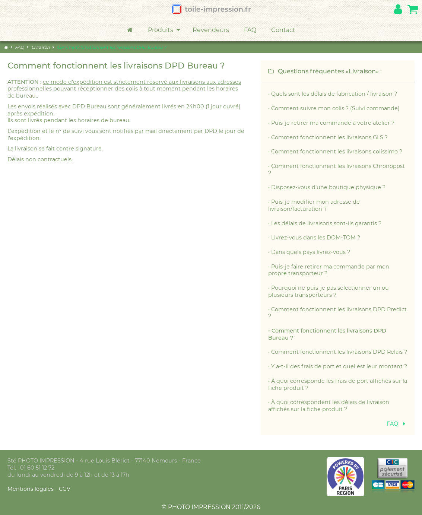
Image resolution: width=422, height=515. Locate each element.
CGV (64, 489)
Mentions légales (31, 489)
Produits (164, 30)
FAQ (250, 30)
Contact (283, 30)
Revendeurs (211, 30)
